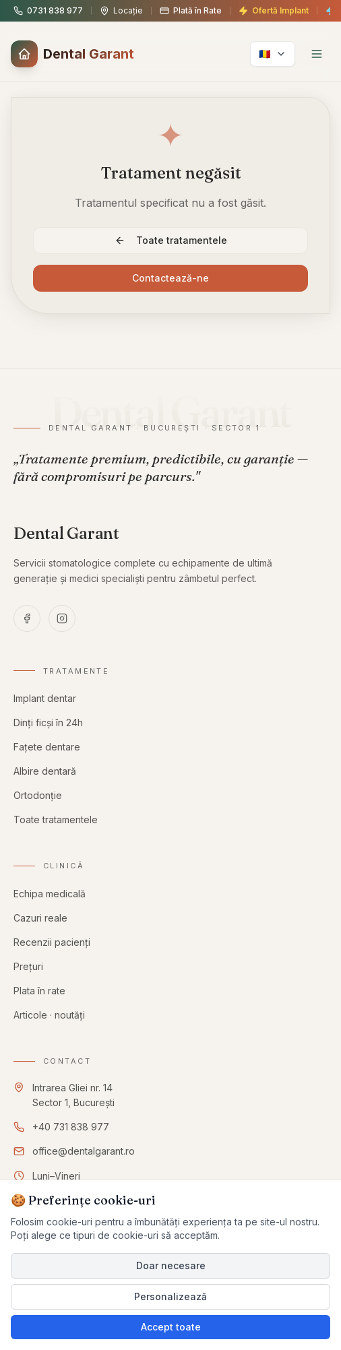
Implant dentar (44, 699)
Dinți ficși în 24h (48, 723)
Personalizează (170, 1296)
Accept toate (171, 1326)
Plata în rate (41, 996)
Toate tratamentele (171, 240)
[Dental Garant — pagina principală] (66, 533)
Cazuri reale (41, 919)
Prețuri (29, 969)
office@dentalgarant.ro (84, 1155)
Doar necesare (171, 1265)
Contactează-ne (170, 278)
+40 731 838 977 (71, 1128)
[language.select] (272, 54)
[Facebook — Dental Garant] (26, 618)
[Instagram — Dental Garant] (62, 618)
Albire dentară (45, 773)
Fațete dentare (46, 748)
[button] (72, 53)
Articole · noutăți (52, 1025)
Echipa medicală (49, 894)
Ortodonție (38, 798)
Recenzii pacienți (52, 944)
